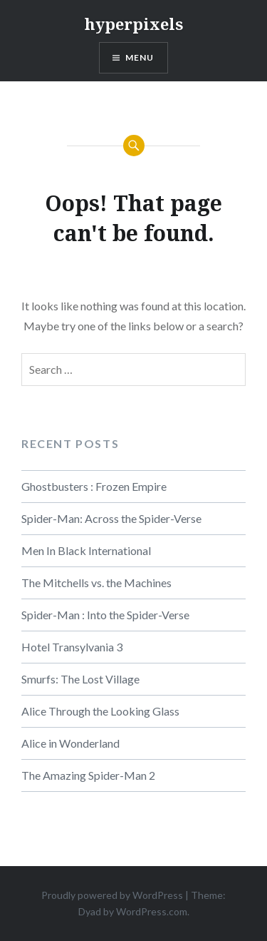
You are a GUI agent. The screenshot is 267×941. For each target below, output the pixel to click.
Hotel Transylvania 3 (71, 646)
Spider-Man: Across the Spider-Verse (111, 518)
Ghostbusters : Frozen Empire (94, 486)
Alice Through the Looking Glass (100, 711)
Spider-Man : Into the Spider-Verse (105, 614)
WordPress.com (151, 911)
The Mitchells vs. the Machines (96, 582)
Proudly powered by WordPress (112, 895)
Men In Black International (86, 550)
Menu (140, 57)
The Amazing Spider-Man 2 (88, 775)
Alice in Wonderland (70, 743)
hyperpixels (134, 23)
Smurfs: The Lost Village (80, 679)
